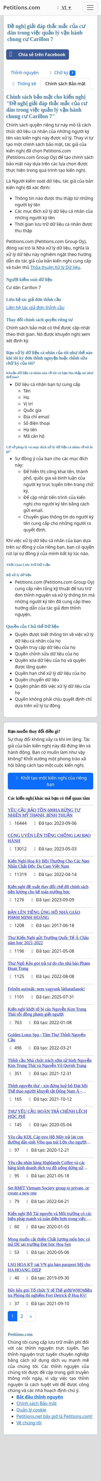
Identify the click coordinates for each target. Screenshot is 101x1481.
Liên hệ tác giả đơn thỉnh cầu (35, 307)
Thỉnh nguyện (25, 73)
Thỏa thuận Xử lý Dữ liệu (55, 267)
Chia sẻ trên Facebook (35, 54)
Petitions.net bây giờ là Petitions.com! (54, 1416)
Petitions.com (21, 7)
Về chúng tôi (28, 1423)
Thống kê (23, 84)
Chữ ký (61, 73)
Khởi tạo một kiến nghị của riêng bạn (50, 781)
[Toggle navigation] (90, 7)
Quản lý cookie (31, 1410)
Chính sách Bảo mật (65, 84)
